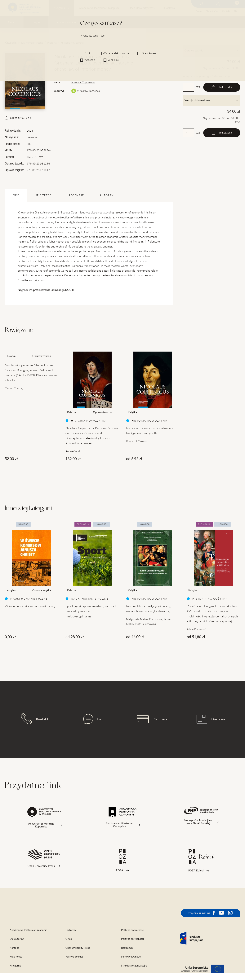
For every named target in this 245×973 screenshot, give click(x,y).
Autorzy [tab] (107, 195)
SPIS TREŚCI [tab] (44, 195)
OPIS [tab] (16, 195)
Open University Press (141, 8)
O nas (199, 11)
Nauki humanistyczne (30, 42)
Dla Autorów (17, 938)
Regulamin (127, 947)
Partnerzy (70, 930)
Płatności (152, 719)
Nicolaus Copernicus (83, 82)
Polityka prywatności (132, 930)
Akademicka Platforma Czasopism (99, 8)
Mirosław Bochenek (88, 90)
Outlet (12, 22)
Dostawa (169, 8)
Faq (93, 719)
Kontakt (226, 11)
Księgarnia (59, 8)
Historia (52, 42)
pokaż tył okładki (18, 118)
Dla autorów (212, 11)
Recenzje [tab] (76, 195)
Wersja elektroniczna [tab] (211, 100)
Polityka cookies (74, 956)
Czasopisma (99, 22)
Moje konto (16, 956)
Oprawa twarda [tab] (211, 50)
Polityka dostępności (132, 938)
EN (235, 11)
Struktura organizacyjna (134, 965)
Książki (36, 22)
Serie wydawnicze (66, 22)
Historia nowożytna (72, 42)
